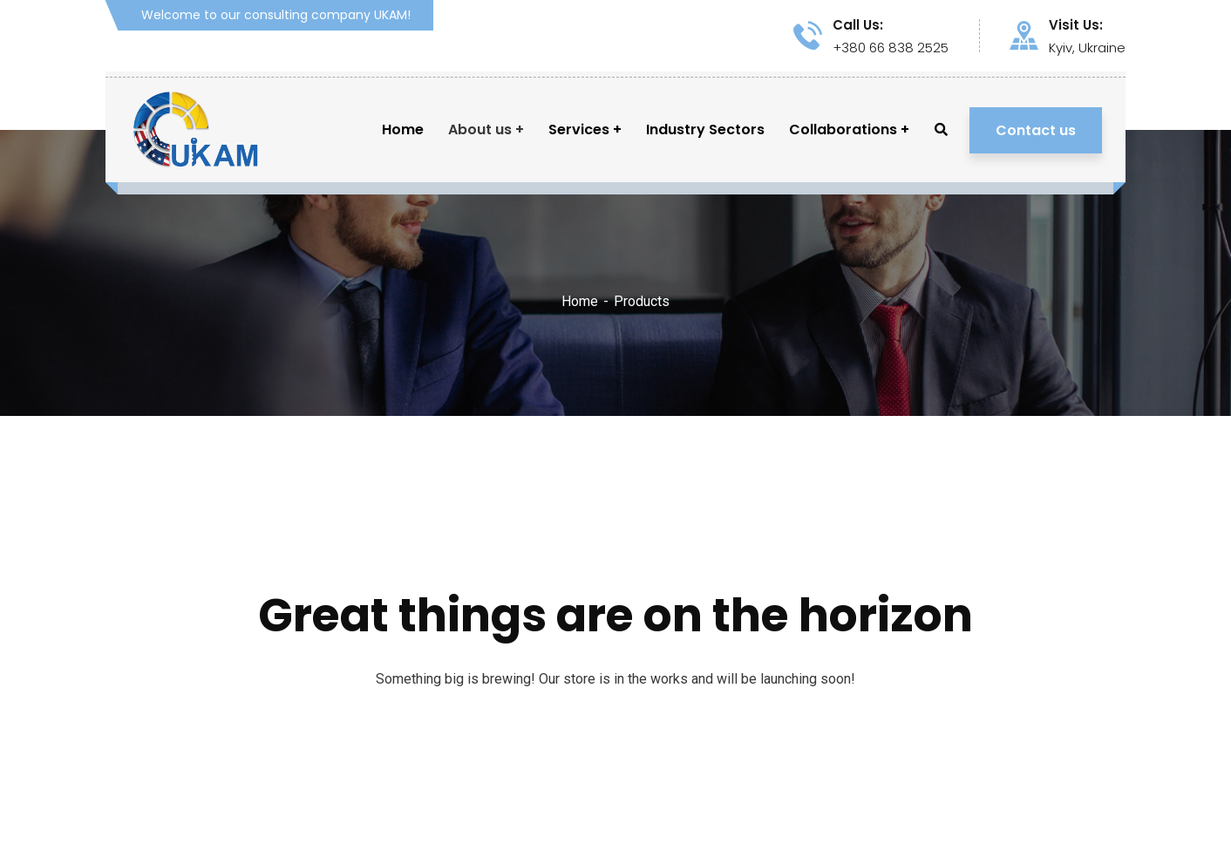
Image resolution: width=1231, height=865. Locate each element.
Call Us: (858, 25)
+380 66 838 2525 (891, 47)
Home (579, 301)
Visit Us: (1076, 25)
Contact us (1036, 130)
